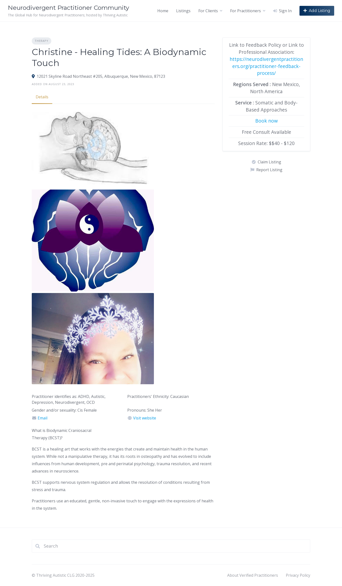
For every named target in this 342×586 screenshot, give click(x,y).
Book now (266, 120)
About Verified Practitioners (252, 575)
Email (42, 418)
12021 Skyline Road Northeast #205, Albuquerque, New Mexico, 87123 (101, 76)
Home (162, 10)
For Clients (208, 10)
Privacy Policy (298, 575)
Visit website (144, 418)
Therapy (41, 41)
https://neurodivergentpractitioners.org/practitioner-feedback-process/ (266, 66)
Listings (183, 10)
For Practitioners (245, 10)
